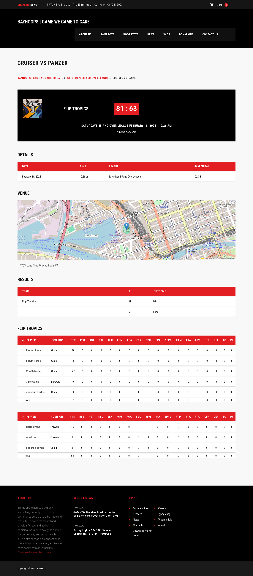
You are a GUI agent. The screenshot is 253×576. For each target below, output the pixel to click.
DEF (216, 340)
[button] (126, 226)
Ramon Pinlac (34, 350)
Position (58, 340)
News (136, 519)
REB (82, 340)
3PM (148, 340)
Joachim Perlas (35, 392)
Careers (162, 508)
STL (101, 340)
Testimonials (165, 519)
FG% (138, 340)
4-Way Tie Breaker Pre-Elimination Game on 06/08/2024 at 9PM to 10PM (95, 514)
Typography (164, 514)
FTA (188, 340)
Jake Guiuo (32, 381)
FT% (197, 340)
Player (31, 340)
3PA (158, 340)
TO (224, 340)
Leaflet (204, 258)
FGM (120, 340)
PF (231, 340)
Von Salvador (34, 371)
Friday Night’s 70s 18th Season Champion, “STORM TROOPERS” (93, 532)
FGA (129, 340)
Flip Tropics (76, 108)
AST (91, 340)
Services (137, 514)
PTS (73, 340)
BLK (110, 340)
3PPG (168, 340)
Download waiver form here (34, 552)
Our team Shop (141, 508)
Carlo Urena (33, 427)
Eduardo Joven (35, 447)
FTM (179, 340)
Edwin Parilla (34, 361)
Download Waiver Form (142, 533)
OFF (207, 340)
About (161, 525)
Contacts (138, 525)
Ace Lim (31, 437)
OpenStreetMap (222, 258)
